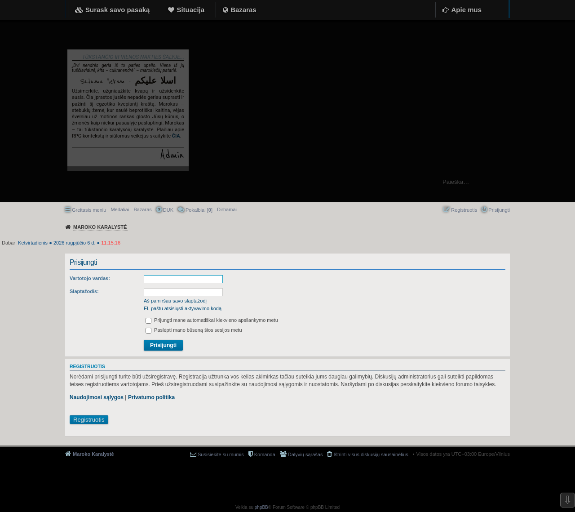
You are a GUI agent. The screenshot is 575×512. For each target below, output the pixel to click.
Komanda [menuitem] (264, 454)
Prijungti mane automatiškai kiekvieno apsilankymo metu (212, 320)
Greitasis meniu (89, 210)
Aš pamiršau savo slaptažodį (175, 300)
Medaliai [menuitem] (120, 209)
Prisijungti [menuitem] (499, 210)
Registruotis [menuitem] (464, 210)
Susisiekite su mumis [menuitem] (221, 454)
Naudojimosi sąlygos (97, 397)
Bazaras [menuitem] (142, 209)
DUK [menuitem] (168, 210)
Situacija (190, 9)
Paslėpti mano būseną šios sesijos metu (194, 330)
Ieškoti (564, 182)
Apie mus (466, 9)
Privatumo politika (151, 397)
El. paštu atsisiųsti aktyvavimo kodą (182, 308)
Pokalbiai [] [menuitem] (199, 210)
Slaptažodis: (84, 291)
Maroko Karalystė (93, 454)
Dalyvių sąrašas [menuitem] (305, 454)
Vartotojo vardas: (90, 278)
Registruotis (89, 419)
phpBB (261, 507)
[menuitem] (227, 209)
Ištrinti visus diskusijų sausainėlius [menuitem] (370, 454)
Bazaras (243, 9)
